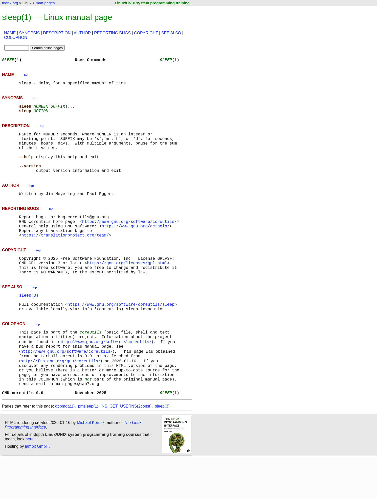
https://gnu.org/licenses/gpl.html (127, 284)
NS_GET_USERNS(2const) (126, 446)
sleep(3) (28, 319)
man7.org (10, 3)
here (30, 479)
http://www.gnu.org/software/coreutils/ (106, 371)
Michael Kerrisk (90, 462)
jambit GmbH (37, 486)
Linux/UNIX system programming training (152, 3)
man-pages (45, 3)
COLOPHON (15, 37)
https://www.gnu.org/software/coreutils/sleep (121, 330)
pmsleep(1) (88, 446)
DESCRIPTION (57, 33)
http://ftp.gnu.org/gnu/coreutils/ (61, 393)
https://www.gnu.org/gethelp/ (136, 243)
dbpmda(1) (65, 446)
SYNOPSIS (29, 33)
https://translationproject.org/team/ (65, 254)
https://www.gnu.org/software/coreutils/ (129, 237)
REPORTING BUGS (112, 33)
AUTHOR (82, 33)
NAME (10, 33)
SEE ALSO (171, 33)
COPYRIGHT (146, 33)
